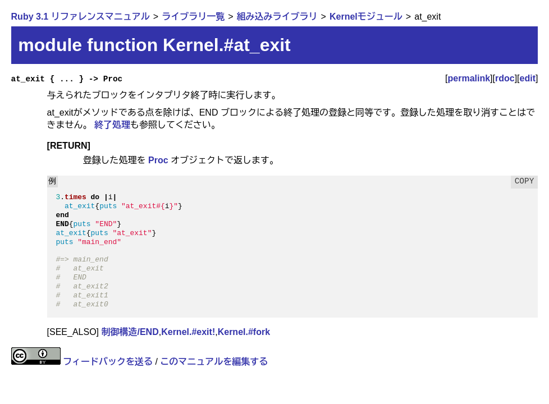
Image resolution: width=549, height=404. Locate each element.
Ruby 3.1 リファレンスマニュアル (80, 16)
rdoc (505, 78)
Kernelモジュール (366, 16)
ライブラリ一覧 (193, 16)
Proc (158, 160)
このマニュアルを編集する (214, 361)
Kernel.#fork (244, 332)
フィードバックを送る (108, 361)
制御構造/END (129, 332)
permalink (469, 78)
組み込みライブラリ (277, 16)
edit (528, 78)
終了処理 (112, 125)
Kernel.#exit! (188, 332)
